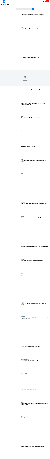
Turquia (22, 13)
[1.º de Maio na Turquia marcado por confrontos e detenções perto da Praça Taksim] (35, 280)
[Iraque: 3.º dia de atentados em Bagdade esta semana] (35, 352)
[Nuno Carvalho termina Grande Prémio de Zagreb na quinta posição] (35, 48)
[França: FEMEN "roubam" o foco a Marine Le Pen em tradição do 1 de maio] (35, 252)
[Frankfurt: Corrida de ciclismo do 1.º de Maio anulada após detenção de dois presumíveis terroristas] (35, 323)
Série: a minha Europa (25, 373)
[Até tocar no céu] (35, 294)
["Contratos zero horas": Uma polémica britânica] (35, 380)
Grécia (22, 116)
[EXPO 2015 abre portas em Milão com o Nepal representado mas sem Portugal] (35, 166)
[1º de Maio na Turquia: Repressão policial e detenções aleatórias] (35, 20)
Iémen (22, 402)
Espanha (22, 302)
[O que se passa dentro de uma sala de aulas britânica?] (35, 223)
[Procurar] (25, 9)
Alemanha (23, 87)
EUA (22, 130)
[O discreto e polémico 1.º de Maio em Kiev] (35, 194)
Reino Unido (23, 202)
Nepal (22, 102)
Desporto (23, 41)
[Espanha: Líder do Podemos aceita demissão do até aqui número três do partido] (35, 309)
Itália (22, 27)
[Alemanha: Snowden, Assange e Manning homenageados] (35, 94)
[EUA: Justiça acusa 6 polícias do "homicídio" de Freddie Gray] (35, 137)
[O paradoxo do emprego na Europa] (35, 437)
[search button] (33, 9)
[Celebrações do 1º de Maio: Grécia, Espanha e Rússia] (35, 123)
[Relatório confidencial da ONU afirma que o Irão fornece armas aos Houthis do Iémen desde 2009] (35, 409)
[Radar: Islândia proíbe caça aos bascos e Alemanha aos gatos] (35, 266)
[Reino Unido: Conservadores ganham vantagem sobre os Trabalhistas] (35, 209)
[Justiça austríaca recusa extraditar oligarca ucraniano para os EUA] (35, 452)
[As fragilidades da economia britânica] (35, 152)
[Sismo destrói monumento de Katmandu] (35, 395)
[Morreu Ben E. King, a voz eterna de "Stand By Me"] (35, 63)
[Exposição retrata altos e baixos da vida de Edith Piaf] (35, 366)
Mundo (22, 216)
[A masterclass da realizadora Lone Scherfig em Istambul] (35, 180)
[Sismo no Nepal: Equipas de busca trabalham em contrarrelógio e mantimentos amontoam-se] (35, 109)
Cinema (22, 173)
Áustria (22, 445)
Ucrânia (22, 187)
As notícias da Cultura (25, 359)
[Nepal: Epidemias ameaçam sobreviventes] (35, 423)
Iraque (22, 345)
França (22, 330)
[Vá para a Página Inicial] (4, 1)
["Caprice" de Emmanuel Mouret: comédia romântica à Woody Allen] (35, 237)
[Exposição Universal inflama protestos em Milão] (35, 34)
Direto (47, 1)
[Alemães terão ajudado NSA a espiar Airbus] (35, 337)
